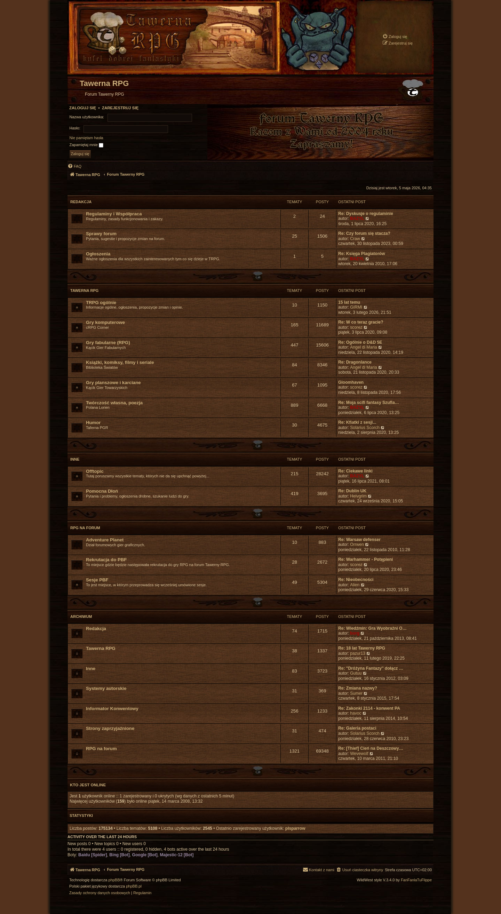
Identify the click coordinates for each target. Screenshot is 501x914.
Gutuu (355, 673)
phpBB (114, 880)
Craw (355, 238)
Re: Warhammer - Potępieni (365, 559)
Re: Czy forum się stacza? (364, 233)
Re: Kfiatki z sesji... (357, 422)
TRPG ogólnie (101, 302)
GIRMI (356, 307)
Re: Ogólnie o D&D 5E (360, 342)
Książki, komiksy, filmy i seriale (120, 362)
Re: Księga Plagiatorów (361, 253)
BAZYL (357, 218)
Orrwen (357, 544)
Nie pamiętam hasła (86, 138)
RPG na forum (85, 528)
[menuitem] (394, 36)
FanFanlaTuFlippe (416, 880)
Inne (74, 459)
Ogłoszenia (98, 253)
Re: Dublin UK (352, 490)
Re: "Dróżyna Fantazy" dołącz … (370, 668)
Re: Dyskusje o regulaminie (365, 213)
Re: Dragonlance (355, 362)
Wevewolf (359, 753)
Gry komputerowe (105, 322)
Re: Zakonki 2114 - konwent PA (369, 708)
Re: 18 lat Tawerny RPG (361, 648)
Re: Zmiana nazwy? (357, 688)
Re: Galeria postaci (357, 728)
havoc (355, 713)
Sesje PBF (97, 579)
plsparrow (295, 828)
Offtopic (95, 471)
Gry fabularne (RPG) (108, 342)
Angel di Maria (363, 347)
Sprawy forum (101, 233)
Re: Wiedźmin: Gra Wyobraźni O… (372, 628)
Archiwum (81, 616)
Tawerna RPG (84, 290)
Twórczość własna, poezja (114, 402)
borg (354, 633)
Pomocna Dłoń (102, 491)
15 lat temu (349, 302)
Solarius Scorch (365, 427)
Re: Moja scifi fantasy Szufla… (368, 402)
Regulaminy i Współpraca (114, 213)
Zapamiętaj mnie (86, 145)
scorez (356, 327)
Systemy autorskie (106, 688)
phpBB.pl (134, 886)
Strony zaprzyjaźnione (110, 728)
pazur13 (357, 653)
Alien (354, 584)
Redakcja (81, 202)
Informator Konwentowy (112, 708)
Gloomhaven (351, 382)
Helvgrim (358, 496)
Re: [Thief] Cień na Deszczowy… (370, 748)
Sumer (356, 693)
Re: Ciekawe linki (355, 471)
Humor (93, 422)
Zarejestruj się (120, 108)
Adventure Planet (105, 539)
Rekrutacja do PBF (106, 559)
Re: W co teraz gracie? (360, 322)
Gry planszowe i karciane (113, 382)
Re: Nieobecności (355, 579)
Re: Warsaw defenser (359, 539)
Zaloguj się (82, 108)
